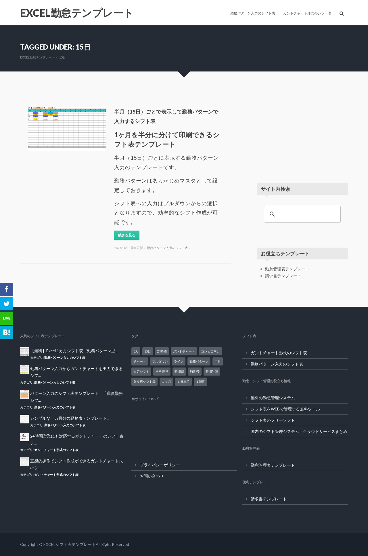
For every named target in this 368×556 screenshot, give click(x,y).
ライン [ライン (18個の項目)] (178, 361)
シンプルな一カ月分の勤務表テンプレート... (69, 418)
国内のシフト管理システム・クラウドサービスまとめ (299, 431)
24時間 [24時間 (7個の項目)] (162, 351)
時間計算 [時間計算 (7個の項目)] (212, 371)
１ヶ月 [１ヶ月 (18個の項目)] (166, 381)
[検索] (301, 214)
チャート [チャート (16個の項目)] (139, 361)
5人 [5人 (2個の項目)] (135, 351)
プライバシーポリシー (160, 464)
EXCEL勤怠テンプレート (77, 12)
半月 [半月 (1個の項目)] (217, 361)
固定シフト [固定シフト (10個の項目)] (141, 371)
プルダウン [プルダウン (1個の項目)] (160, 361)
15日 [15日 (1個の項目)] (147, 351)
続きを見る (126, 235)
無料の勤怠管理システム (273, 397)
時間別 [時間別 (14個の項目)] (179, 371)
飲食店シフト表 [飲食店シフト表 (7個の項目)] (144, 381)
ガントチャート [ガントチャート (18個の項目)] (184, 351)
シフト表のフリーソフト (273, 420)
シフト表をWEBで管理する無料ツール (285, 408)
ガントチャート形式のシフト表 (307, 13)
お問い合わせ (152, 476)
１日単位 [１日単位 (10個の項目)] (183, 381)
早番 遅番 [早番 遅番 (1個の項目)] (161, 371)
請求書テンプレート (283, 275)
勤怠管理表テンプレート (287, 268)
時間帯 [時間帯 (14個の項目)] (195, 371)
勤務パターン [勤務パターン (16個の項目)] (198, 361)
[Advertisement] (302, 131)
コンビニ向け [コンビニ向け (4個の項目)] (210, 351)
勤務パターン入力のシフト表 (252, 13)
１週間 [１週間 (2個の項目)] (200, 381)
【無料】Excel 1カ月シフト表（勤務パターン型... (74, 350)
